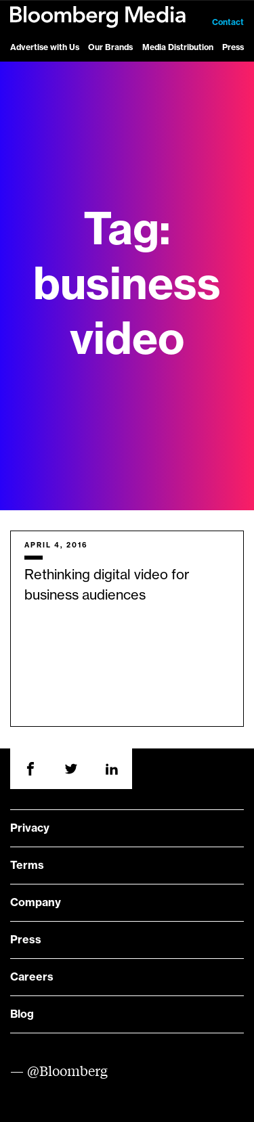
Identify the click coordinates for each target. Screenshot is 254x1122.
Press (233, 47)
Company (35, 902)
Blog (22, 1014)
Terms (27, 865)
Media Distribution (177, 47)
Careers (32, 977)
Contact (228, 22)
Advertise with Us (44, 47)
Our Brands (110, 47)
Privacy (29, 828)
